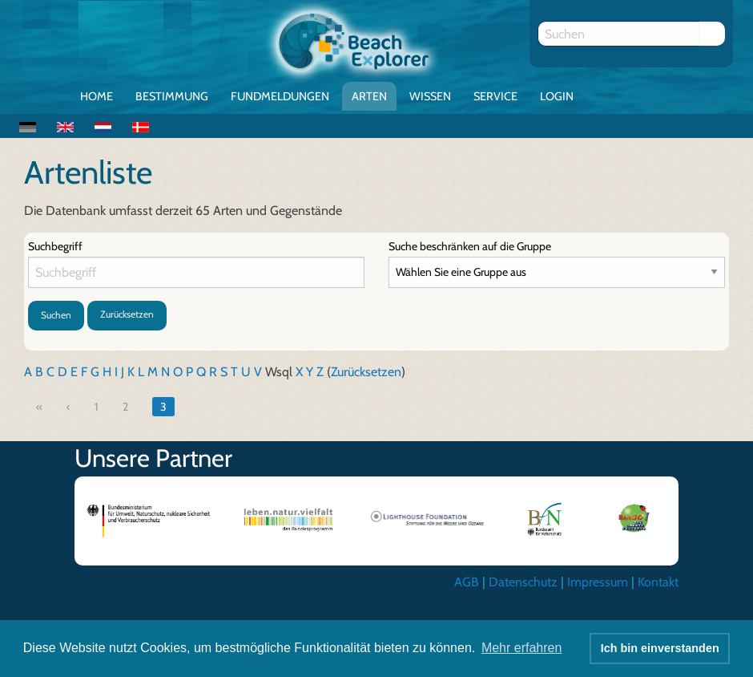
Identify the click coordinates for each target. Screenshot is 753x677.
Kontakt (658, 582)
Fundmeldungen (280, 96)
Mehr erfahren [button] (521, 648)
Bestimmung (171, 96)
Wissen (430, 96)
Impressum (597, 582)
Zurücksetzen (127, 314)
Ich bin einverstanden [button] (660, 648)
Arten (369, 96)
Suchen (56, 315)
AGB (466, 582)
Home (96, 96)
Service (495, 96)
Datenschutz (523, 582)
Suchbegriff (55, 246)
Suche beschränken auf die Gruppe (470, 246)
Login (557, 96)
